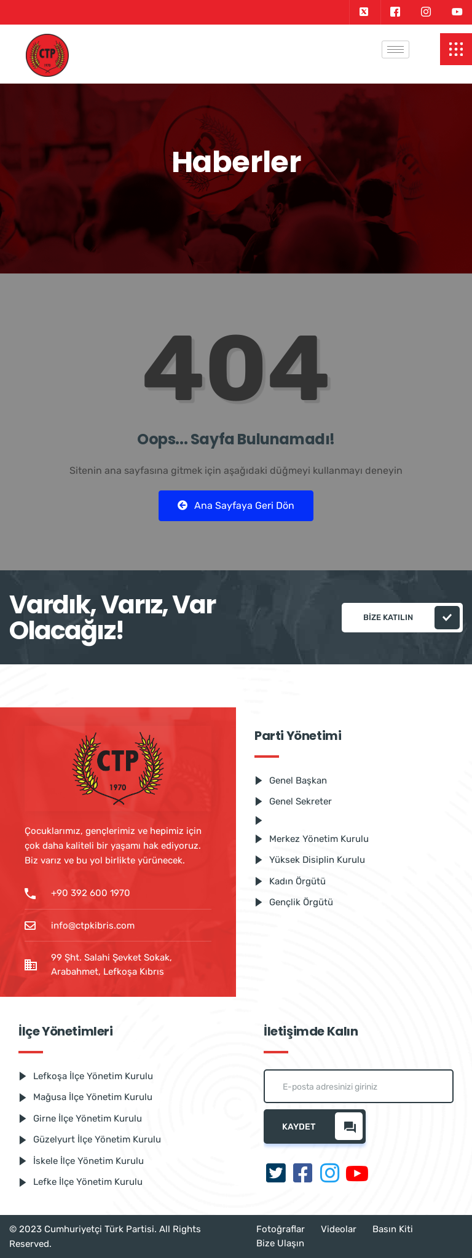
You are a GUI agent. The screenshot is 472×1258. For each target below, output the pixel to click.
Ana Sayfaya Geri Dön (236, 505)
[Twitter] (363, 12)
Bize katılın (411, 617)
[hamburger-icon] (395, 49)
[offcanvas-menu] (456, 49)
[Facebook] (394, 12)
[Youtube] (457, 12)
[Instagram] (426, 12)
